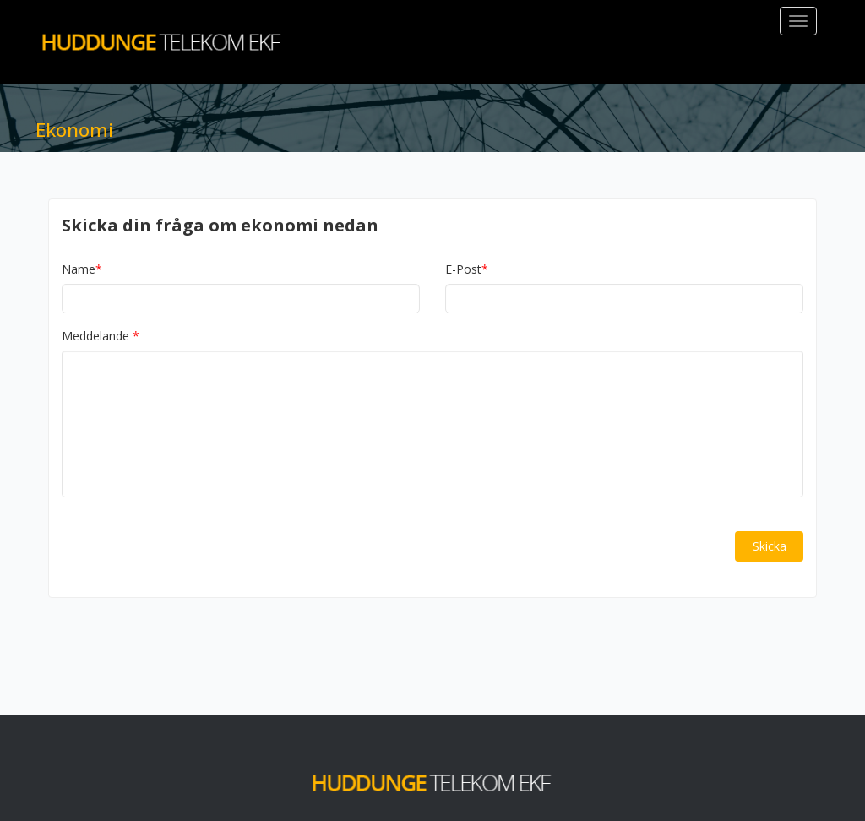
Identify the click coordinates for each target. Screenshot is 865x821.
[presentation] (190, 547)
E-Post (466, 269)
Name (82, 269)
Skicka (769, 546)
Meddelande (95, 336)
